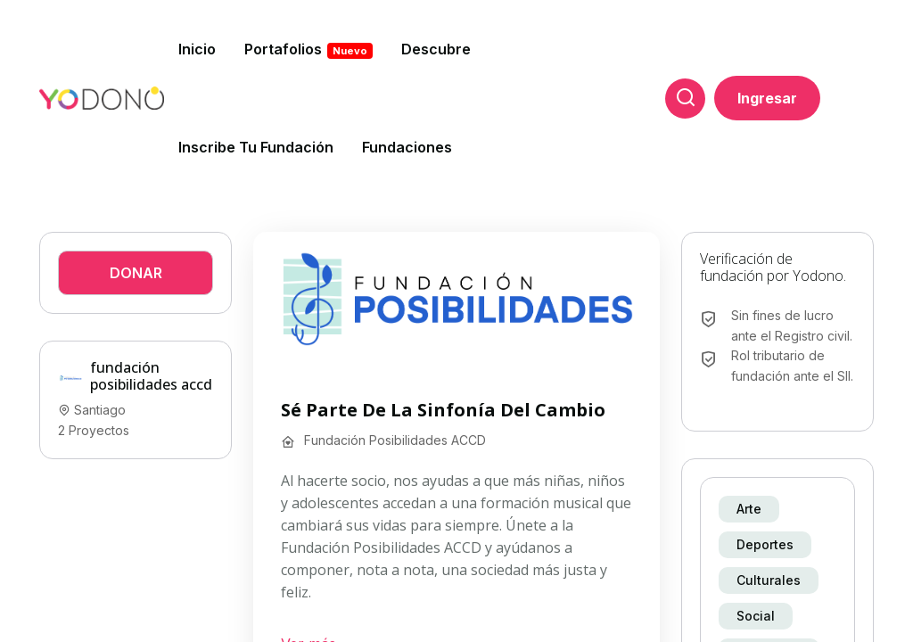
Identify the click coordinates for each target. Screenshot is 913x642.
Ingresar (767, 98)
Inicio (197, 49)
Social (755, 615)
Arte (748, 508)
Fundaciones (407, 147)
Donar (136, 273)
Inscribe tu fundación (255, 147)
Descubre (436, 49)
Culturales (768, 580)
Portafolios (308, 49)
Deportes (765, 544)
